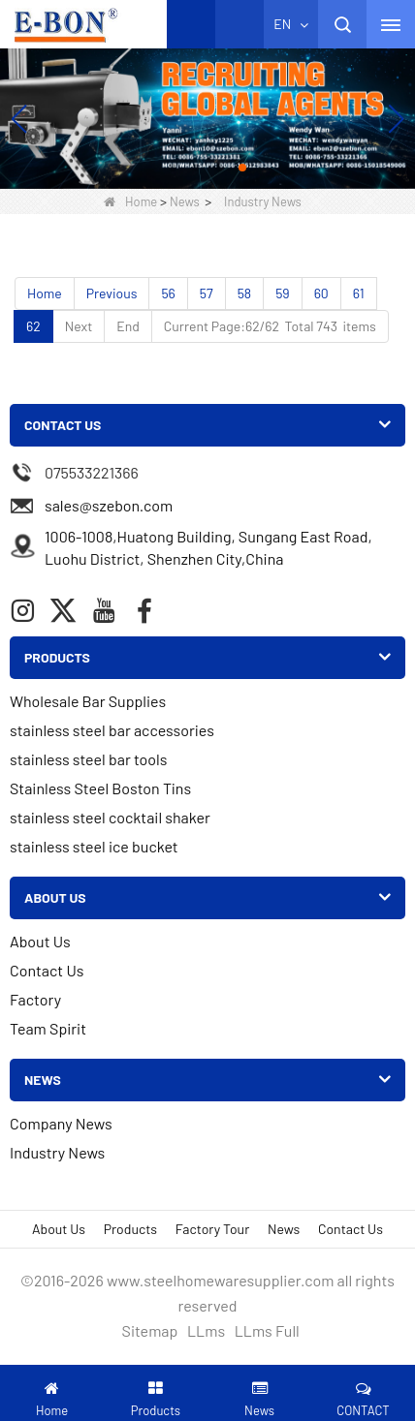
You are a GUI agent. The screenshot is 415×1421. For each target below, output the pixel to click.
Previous (112, 293)
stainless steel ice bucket (94, 846)
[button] (172, 167)
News (185, 201)
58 (245, 293)
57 (206, 293)
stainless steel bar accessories (112, 730)
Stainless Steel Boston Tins (100, 788)
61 (359, 293)
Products (130, 1228)
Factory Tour (212, 1228)
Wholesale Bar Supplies (88, 701)
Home (130, 201)
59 (282, 293)
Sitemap (150, 1330)
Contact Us (46, 970)
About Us (40, 941)
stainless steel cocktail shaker (110, 817)
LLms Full (267, 1330)
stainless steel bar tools (88, 759)
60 (321, 293)
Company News (61, 1123)
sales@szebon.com (109, 505)
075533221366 (92, 472)
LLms (206, 1330)
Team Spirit (48, 1028)
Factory (35, 999)
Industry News (57, 1152)
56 (168, 293)
